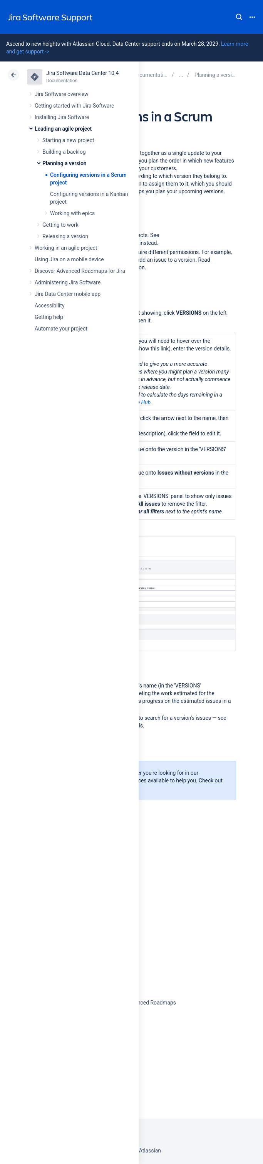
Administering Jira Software (68, 282)
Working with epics (72, 213)
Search (239, 17)
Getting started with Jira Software (74, 106)
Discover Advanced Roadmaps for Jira (80, 271)
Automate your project (61, 328)
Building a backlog (64, 152)
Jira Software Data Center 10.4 (82, 73)
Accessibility (49, 305)
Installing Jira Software (62, 117)
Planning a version (64, 163)
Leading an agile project (63, 129)
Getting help (49, 317)
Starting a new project (68, 140)
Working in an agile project (66, 248)
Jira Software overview (62, 94)
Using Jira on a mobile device (69, 259)
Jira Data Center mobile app (68, 294)
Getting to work (60, 225)
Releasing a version (65, 236)
